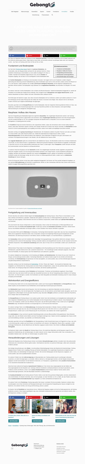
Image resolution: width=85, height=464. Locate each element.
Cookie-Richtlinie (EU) (39, 446)
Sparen (42, 11)
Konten (48, 11)
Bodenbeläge (34, 264)
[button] (17, 55)
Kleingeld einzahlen (61, 448)
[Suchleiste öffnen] (52, 15)
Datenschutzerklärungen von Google (35, 208)
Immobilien (64, 11)
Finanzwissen (45, 15)
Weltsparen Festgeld (61, 451)
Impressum (36, 443)
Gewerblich (34, 11)
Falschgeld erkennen (61, 446)
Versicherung (35, 15)
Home (9, 425)
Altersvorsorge (25, 11)
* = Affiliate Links (38, 448)
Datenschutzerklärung (39, 445)
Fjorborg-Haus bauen (21, 69)
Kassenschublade (60, 453)
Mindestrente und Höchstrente (63, 449)
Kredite (72, 11)
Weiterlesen (14, 421)
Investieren (56, 11)
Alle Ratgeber (14, 11)
